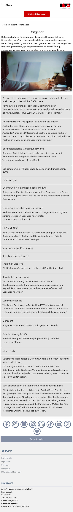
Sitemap (4, 465)
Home (6, 24)
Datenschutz (6, 458)
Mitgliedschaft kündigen (11, 472)
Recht (14, 24)
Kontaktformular (36, 439)
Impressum (5, 461)
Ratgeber (24, 24)
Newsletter (5, 468)
